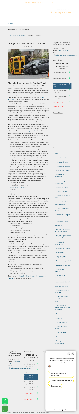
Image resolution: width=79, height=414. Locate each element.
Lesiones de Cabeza (62, 187)
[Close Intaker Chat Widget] (72, 353)
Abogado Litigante (61, 322)
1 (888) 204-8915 (47, 2)
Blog (57, 337)
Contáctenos (58, 318)
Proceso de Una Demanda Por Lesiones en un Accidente (63, 307)
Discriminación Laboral (63, 265)
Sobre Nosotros (61, 333)
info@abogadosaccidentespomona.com (39, 5)
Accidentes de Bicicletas (63, 166)
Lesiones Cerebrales (62, 191)
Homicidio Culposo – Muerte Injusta (62, 182)
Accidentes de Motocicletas (59, 176)
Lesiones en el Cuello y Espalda (62, 197)
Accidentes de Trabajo (63, 248)
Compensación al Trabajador (61, 277)
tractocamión (28, 104)
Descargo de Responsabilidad (59, 342)
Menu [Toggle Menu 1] (11, 23)
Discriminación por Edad (63, 261)
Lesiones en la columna (17, 192)
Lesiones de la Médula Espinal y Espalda (62, 203)
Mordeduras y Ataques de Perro (62, 216)
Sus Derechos (60, 314)
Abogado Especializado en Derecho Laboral (62, 230)
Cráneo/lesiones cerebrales (18, 187)
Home (9, 35)
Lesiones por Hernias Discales (62, 209)
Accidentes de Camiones (63, 170)
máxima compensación (28, 131)
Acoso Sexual (60, 252)
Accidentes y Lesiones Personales (62, 291)
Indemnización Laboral (63, 282)
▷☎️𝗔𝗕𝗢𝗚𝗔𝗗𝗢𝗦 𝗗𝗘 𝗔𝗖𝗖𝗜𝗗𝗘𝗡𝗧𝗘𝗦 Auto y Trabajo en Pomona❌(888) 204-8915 (41, 14)
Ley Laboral (58, 225)
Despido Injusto (61, 257)
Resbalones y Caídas (62, 221)
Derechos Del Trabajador (59, 270)
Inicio (56, 154)
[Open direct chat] (68, 353)
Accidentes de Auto (62, 162)
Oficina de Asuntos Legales (61, 327)
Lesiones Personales (19, 35)
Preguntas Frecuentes (61, 286)
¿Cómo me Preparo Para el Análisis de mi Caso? (61, 299)
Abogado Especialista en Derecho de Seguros (63, 237)
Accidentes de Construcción (59, 243)
